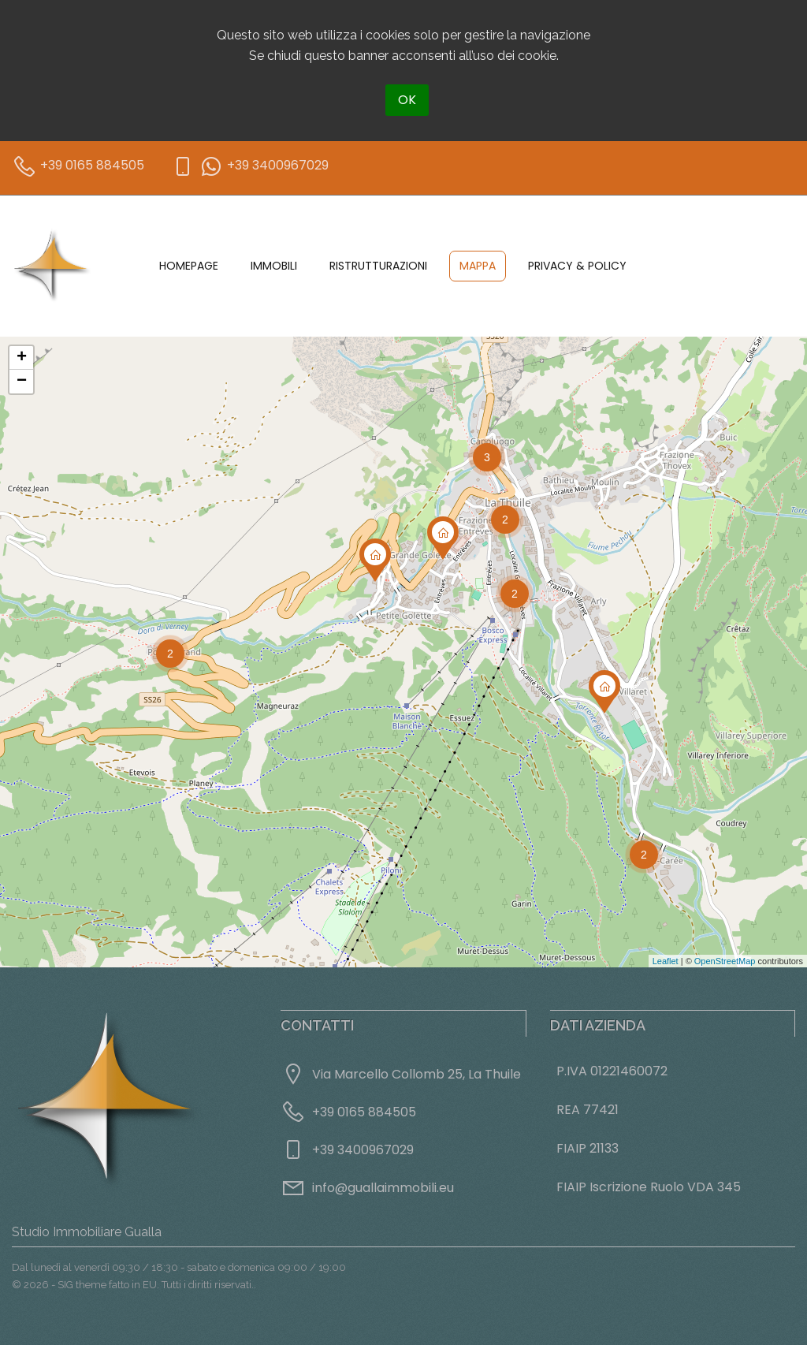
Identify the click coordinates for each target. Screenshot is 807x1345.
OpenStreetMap (725, 961)
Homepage (188, 266)
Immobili (274, 266)
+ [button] (22, 358)
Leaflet (666, 961)
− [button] (22, 381)
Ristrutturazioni (378, 266)
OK (407, 100)
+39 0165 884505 (364, 1112)
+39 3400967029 (363, 1150)
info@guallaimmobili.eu (383, 1188)
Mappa (477, 266)
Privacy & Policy (577, 266)
